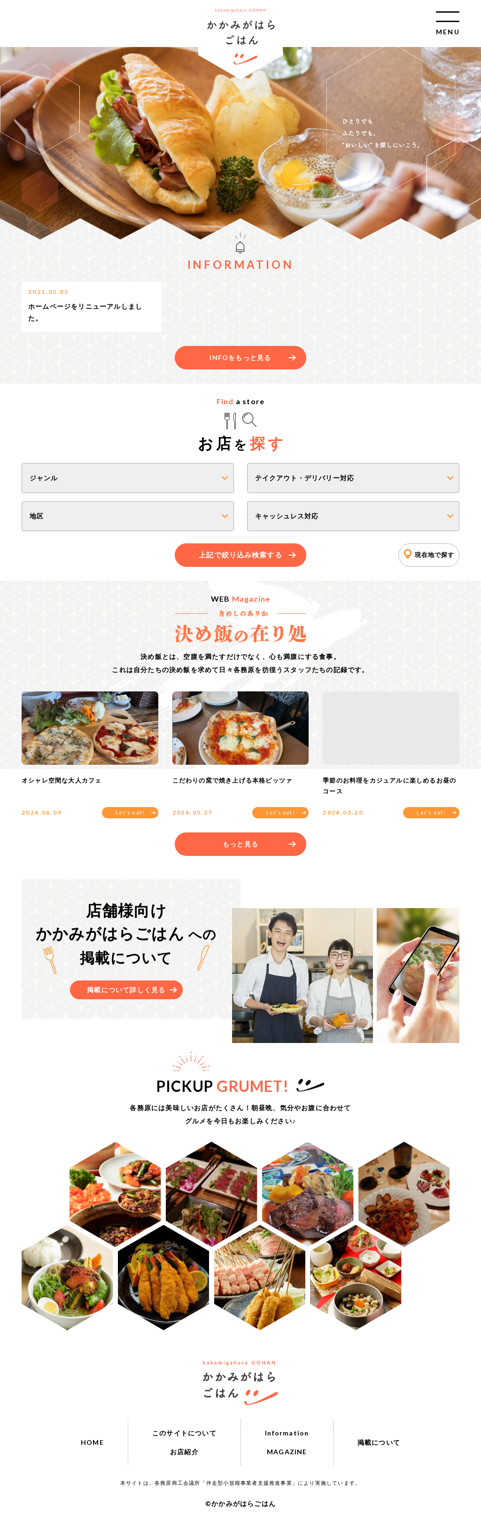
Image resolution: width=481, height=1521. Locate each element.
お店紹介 (184, 1452)
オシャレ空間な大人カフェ (61, 780)
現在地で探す (434, 554)
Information (287, 1433)
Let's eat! (130, 812)
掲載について (378, 1442)
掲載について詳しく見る (126, 990)
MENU (447, 31)
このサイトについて (184, 1433)
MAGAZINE (287, 1452)
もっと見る (240, 844)
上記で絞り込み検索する (240, 554)
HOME (92, 1442)
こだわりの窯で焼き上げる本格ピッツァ (232, 780)
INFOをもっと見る (240, 357)
